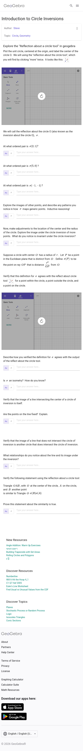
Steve (16, 28)
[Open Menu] (77, 6)
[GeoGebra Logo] (14, 5)
